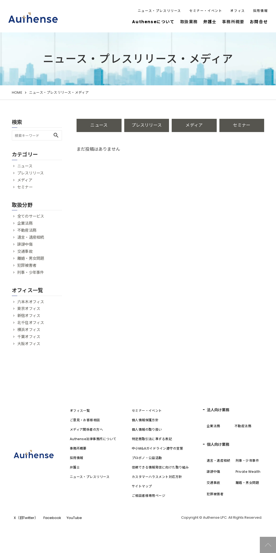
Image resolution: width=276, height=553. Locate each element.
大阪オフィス (28, 343)
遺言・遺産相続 (30, 237)
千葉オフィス (28, 336)
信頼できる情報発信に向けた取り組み (160, 467)
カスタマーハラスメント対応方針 (157, 476)
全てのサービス (30, 216)
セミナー (241, 125)
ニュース (99, 125)
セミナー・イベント (205, 10)
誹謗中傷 (25, 244)
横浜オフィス (28, 329)
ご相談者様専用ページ (148, 495)
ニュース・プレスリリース (159, 10)
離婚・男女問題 (30, 258)
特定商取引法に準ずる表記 (152, 439)
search (56, 135)
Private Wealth (248, 471)
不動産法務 (26, 230)
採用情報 (260, 10)
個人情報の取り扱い (147, 429)
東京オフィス (28, 308)
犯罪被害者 (26, 265)
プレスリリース (147, 125)
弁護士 (210, 22)
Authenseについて (153, 22)
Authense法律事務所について (93, 439)
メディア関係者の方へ (86, 429)
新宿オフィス (28, 315)
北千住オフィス (30, 322)
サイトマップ (142, 486)
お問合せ (259, 22)
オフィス (237, 10)
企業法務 (25, 223)
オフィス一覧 (80, 410)
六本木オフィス (30, 302)
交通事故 (25, 251)
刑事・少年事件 (30, 272)
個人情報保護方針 (145, 420)
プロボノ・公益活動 (147, 458)
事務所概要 (78, 448)
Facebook (52, 517)
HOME (17, 92)
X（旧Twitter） (26, 517)
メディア (194, 125)
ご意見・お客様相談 (85, 420)
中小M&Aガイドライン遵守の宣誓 (157, 448)
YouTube (74, 517)
